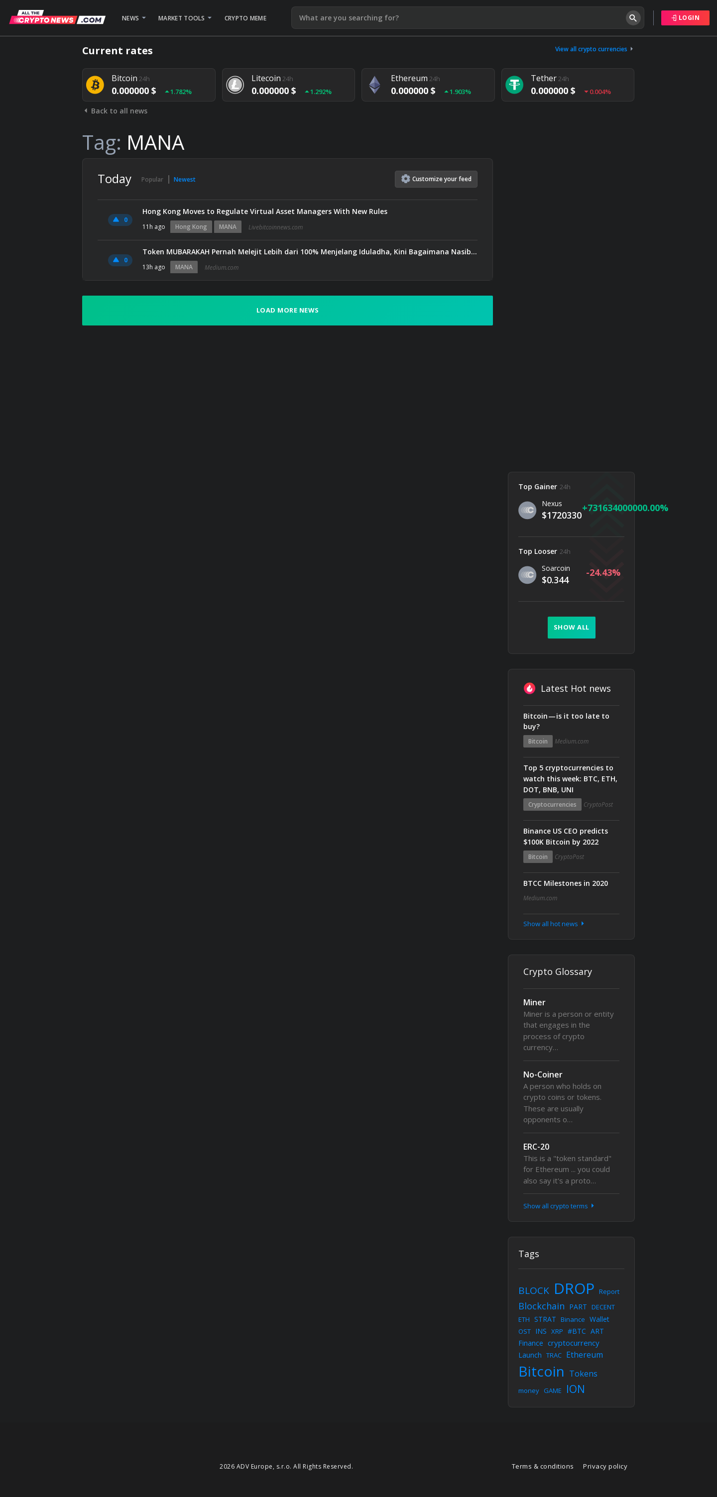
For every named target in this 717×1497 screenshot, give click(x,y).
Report (609, 1291)
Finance (530, 1343)
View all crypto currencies (595, 49)
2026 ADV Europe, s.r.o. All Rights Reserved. (286, 1466)
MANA (228, 226)
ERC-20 (536, 1146)
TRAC (554, 1355)
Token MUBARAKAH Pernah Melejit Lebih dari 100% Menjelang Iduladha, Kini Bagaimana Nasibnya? (310, 251)
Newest (185, 179)
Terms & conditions (543, 1466)
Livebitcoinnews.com (275, 227)
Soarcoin (556, 568)
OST (524, 1331)
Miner (534, 1002)
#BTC (577, 1331)
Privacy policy (605, 1466)
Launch (530, 1355)
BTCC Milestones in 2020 (565, 883)
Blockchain (541, 1306)
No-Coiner (543, 1074)
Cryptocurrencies (552, 804)
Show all (572, 627)
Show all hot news (554, 923)
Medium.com (222, 267)
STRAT (545, 1319)
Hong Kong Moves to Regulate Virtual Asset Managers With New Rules (264, 211)
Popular (152, 179)
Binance (573, 1319)
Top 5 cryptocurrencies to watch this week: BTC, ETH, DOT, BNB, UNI (570, 778)
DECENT (603, 1306)
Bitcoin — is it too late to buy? (566, 721)
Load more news (287, 310)
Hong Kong (191, 226)
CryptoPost (598, 804)
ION (575, 1389)
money (528, 1390)
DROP (574, 1288)
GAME (553, 1390)
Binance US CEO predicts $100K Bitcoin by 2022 (565, 836)
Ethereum (584, 1354)
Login (685, 17)
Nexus (552, 503)
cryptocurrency (573, 1343)
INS (541, 1331)
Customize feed (436, 178)
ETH (524, 1319)
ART (597, 1331)
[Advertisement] (571, 307)
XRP (557, 1331)
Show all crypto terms (559, 1205)
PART (578, 1306)
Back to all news (114, 110)
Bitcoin (538, 741)
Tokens (583, 1373)
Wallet (599, 1319)
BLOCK (533, 1290)
